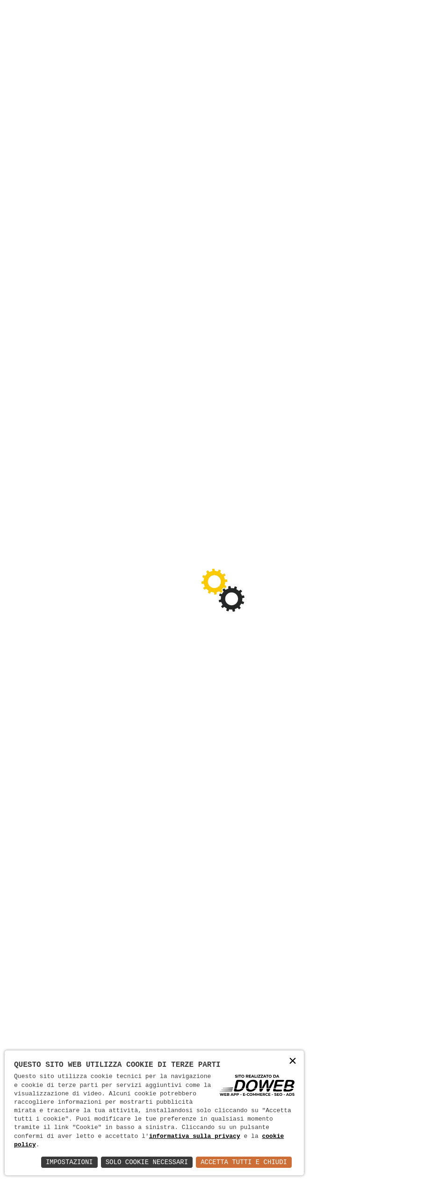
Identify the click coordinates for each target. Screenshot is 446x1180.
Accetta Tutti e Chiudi (244, 1162)
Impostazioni (69, 1162)
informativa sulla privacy (194, 1136)
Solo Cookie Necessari (147, 1162)
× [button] (292, 1061)
